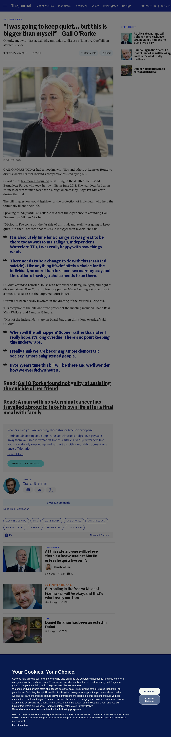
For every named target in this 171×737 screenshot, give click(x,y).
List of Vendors (20, 725)
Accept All (149, 691)
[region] (85, 696)
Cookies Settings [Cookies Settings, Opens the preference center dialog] (149, 699)
